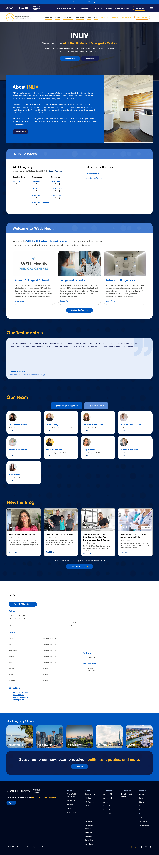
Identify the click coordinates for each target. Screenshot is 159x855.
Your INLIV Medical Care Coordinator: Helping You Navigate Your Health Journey (96, 537)
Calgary (141, 798)
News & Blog (71, 812)
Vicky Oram (14, 474)
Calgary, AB (45, 744)
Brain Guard (89, 844)
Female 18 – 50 (108, 806)
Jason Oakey (52, 424)
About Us (70, 804)
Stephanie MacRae (129, 449)
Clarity (87, 818)
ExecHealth (143, 822)
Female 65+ (107, 814)
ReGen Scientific (144, 826)
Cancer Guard (90, 840)
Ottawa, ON (75, 744)
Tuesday (11, 644)
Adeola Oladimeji (54, 449)
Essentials (88, 814)
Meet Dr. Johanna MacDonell (22, 534)
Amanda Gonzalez (18, 449)
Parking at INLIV (19, 700)
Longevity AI (71, 800)
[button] (12, 527)
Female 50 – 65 (108, 810)
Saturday (12, 668)
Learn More (19, 301)
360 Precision (89, 806)
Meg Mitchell (89, 449)
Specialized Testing (94, 178)
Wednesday (13, 650)
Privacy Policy (31, 847)
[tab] (66, 405)
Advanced (88, 822)
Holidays (12, 680)
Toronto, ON (104, 744)
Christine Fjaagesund (93, 424)
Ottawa (141, 802)
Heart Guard (89, 836)
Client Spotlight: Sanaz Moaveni (60, 534)
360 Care (88, 798)
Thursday (12, 656)
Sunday (11, 674)
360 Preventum (90, 802)
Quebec (132, 744)
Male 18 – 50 (107, 794)
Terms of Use (41, 847)
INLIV (141, 818)
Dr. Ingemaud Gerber (19, 424)
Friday (11, 662)
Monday (11, 638)
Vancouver (142, 794)
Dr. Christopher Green (130, 424)
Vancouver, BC (17, 744)
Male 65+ (106, 802)
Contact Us (70, 808)
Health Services (92, 173)
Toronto (141, 806)
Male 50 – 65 (107, 798)
